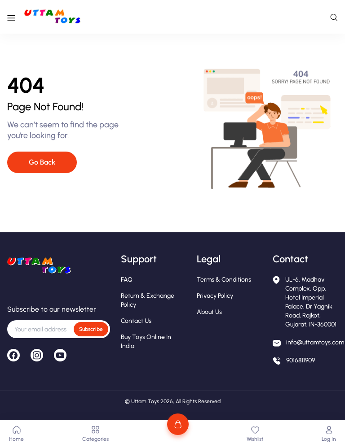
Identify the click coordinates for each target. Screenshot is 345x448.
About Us (209, 312)
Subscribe (91, 329)
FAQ (127, 279)
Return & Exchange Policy (147, 300)
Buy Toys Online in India (146, 341)
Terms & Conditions (224, 279)
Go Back (42, 162)
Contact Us (136, 321)
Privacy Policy (215, 296)
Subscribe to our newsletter (51, 309)
